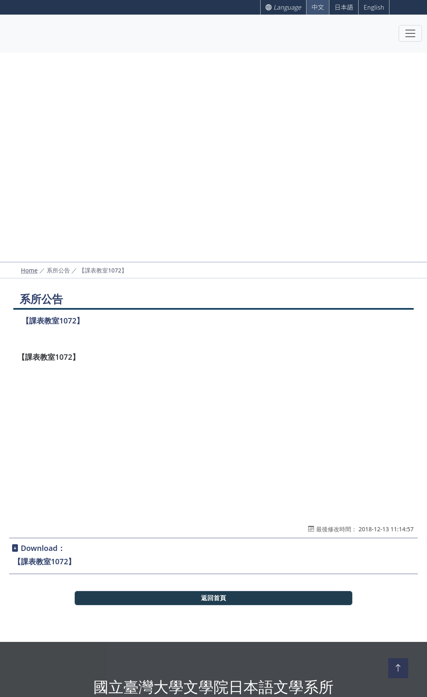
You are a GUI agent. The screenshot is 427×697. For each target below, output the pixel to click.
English (374, 7)
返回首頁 (213, 598)
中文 (317, 7)
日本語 (343, 7)
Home (29, 270)
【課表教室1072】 (44, 561)
